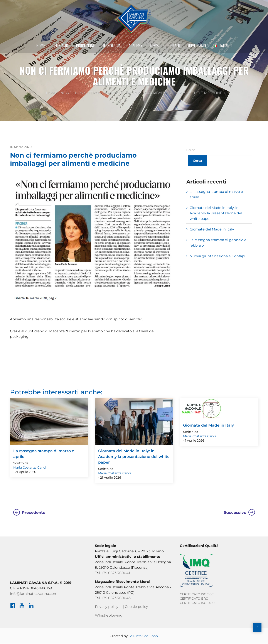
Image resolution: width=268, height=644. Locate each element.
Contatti (173, 48)
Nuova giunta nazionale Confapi (217, 256)
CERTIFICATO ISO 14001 (198, 603)
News (154, 48)
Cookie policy (136, 607)
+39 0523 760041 (115, 573)
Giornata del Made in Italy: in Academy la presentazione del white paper (216, 213)
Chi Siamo (60, 48)
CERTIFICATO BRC (194, 599)
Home (40, 48)
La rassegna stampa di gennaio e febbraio (218, 242)
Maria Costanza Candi (29, 468)
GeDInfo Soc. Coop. (143, 636)
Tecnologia (112, 48)
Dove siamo (197, 48)
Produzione (85, 48)
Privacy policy (106, 607)
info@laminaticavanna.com (33, 594)
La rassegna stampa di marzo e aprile (216, 194)
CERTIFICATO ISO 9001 (197, 595)
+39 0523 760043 (116, 598)
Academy (135, 48)
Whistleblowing (109, 616)
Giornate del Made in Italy (212, 229)
